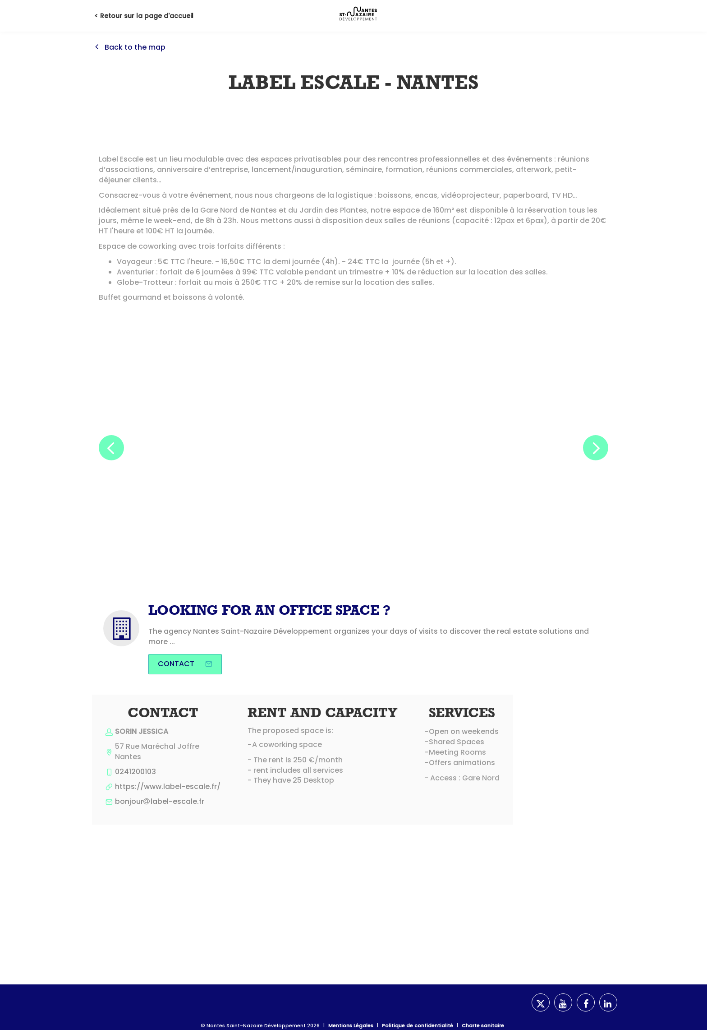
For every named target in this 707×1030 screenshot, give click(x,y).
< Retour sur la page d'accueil (143, 15)
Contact (185, 663)
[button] (111, 447)
